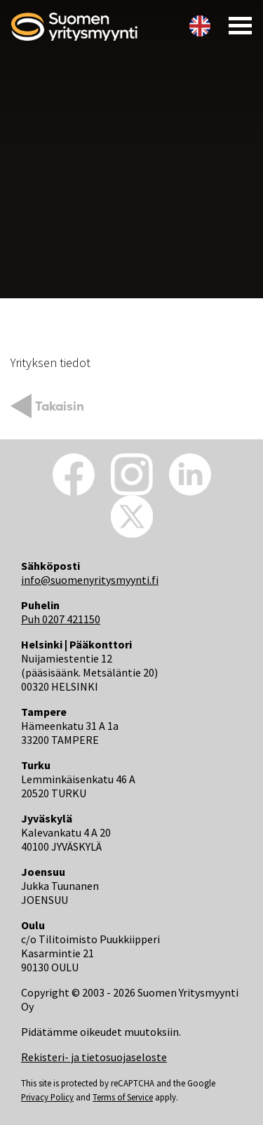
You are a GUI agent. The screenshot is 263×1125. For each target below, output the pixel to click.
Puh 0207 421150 (60, 619)
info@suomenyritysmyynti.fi (90, 580)
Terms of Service (123, 1097)
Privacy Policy (47, 1097)
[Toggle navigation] (236, 25)
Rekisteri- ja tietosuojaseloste (94, 1057)
